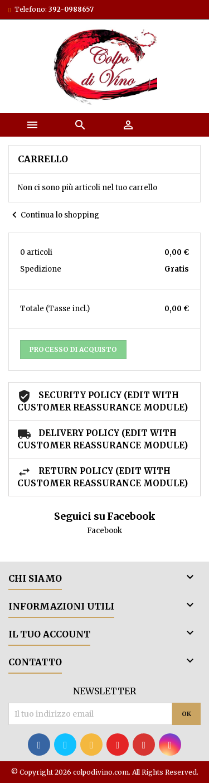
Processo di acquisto (73, 349)
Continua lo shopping (53, 215)
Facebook (104, 530)
